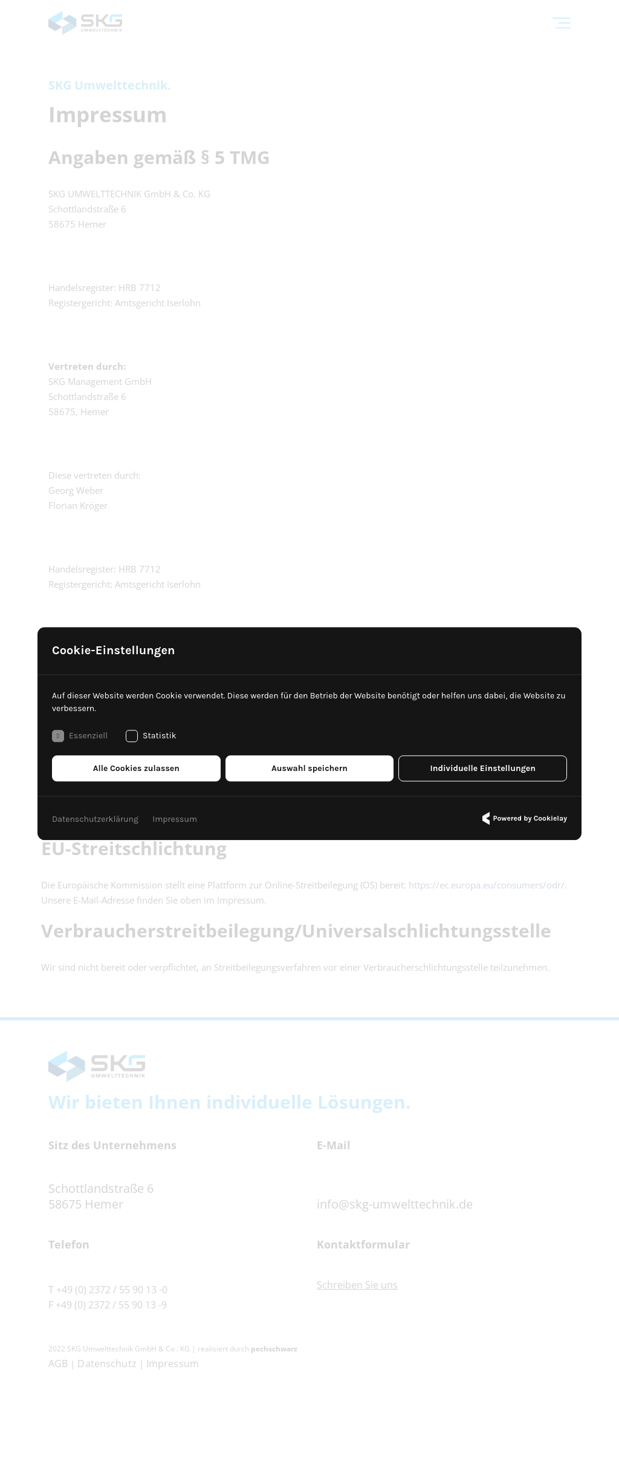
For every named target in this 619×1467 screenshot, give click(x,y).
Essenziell (80, 736)
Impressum (174, 819)
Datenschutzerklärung (95, 819)
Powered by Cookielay (523, 818)
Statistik (151, 736)
